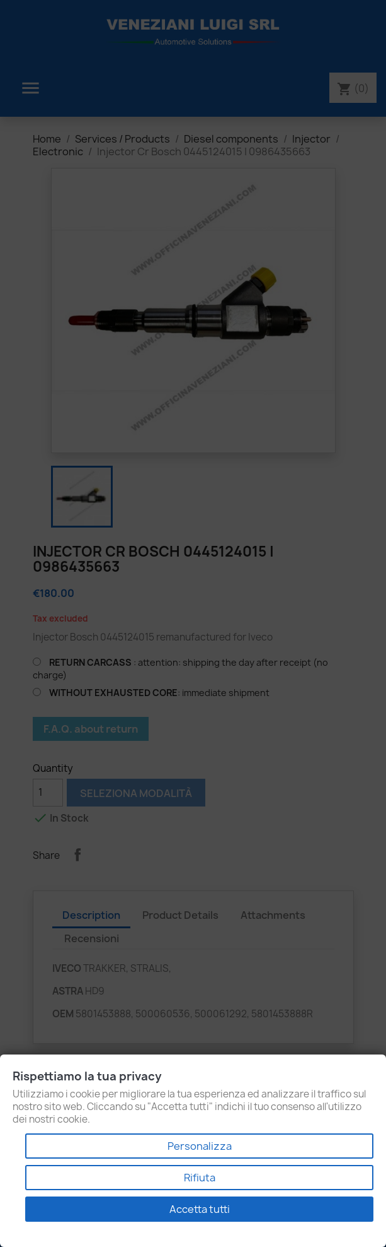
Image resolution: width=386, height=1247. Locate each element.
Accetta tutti (199, 1209)
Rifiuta (199, 1178)
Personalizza (199, 1146)
